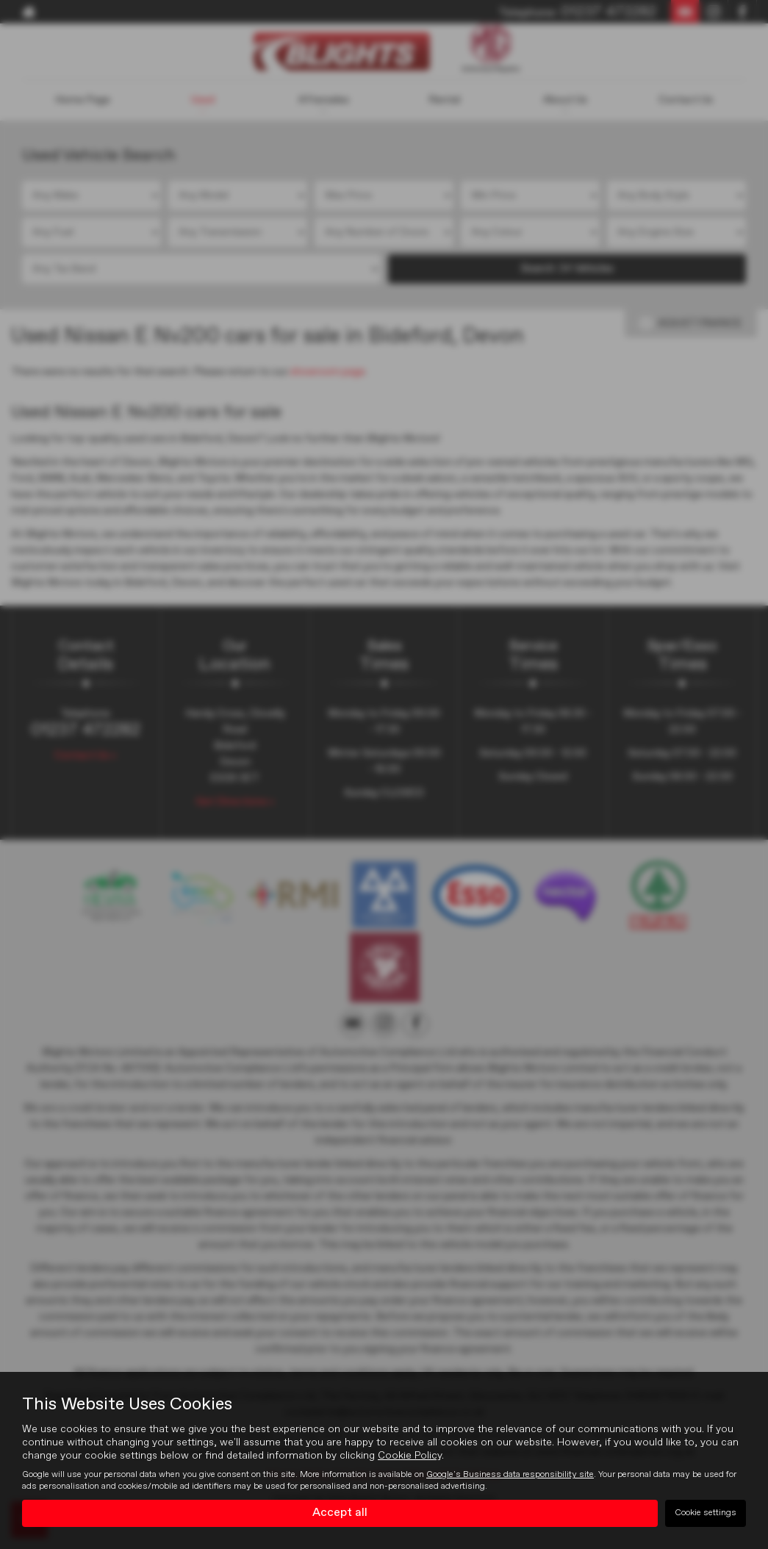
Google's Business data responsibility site (510, 1474)
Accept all (339, 1513)
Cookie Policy (410, 1456)
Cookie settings (705, 1513)
